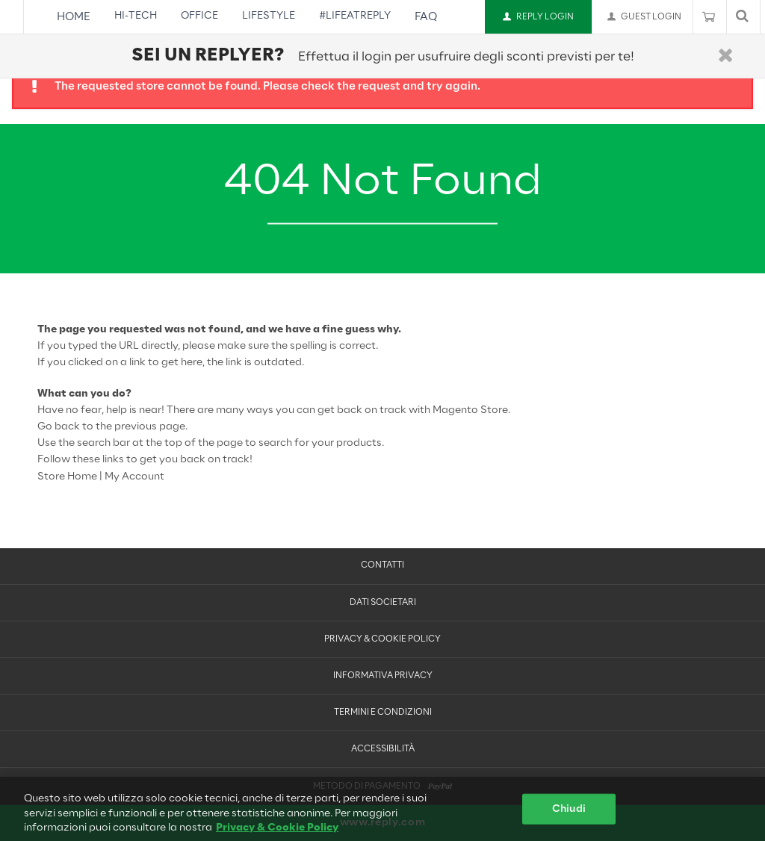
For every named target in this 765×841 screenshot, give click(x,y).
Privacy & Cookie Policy (382, 639)
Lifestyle (268, 16)
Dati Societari (383, 602)
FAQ (426, 17)
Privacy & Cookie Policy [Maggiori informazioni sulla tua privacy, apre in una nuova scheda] (277, 833)
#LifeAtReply (355, 16)
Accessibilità (383, 749)
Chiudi (569, 813)
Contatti (382, 565)
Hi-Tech (135, 16)
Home (73, 17)
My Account (134, 476)
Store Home (67, 476)
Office (199, 16)
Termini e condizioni (383, 712)
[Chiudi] (726, 56)
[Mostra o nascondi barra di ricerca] (742, 16)
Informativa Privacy (383, 675)
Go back (58, 426)
